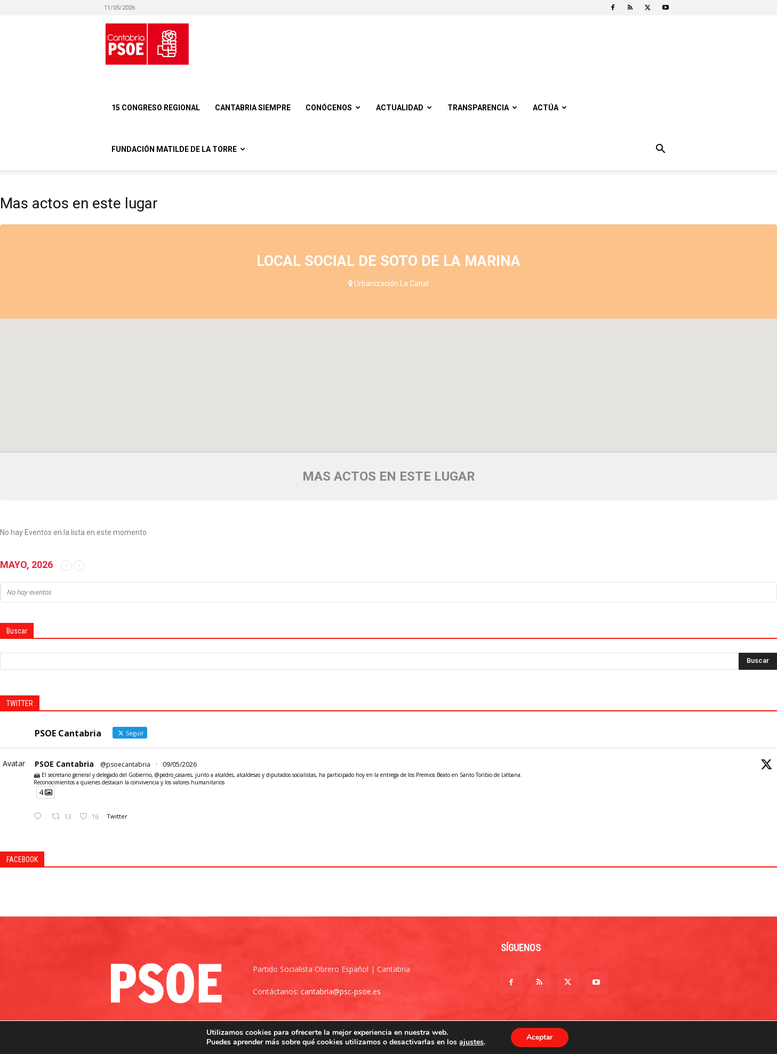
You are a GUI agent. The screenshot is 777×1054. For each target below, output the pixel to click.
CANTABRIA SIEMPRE (253, 107)
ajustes (471, 1042)
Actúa (550, 107)
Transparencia (482, 107)
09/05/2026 (180, 764)
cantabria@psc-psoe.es (341, 991)
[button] (661, 150)
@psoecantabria (125, 764)
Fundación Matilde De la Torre (178, 149)
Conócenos (333, 107)
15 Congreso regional (155, 107)
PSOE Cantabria (64, 764)
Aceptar (539, 1037)
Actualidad (404, 107)
